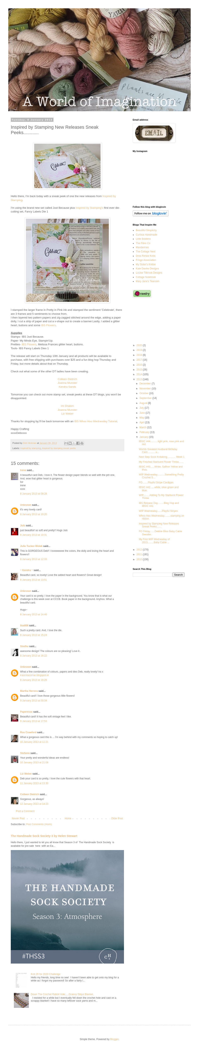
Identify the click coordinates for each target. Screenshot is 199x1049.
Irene (23, 470)
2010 (140, 559)
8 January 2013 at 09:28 (33, 493)
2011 (140, 554)
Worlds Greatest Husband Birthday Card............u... (158, 451)
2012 (140, 549)
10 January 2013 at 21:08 (34, 762)
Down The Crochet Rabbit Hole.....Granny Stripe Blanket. (62, 994)
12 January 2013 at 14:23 (34, 803)
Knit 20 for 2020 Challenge (45, 974)
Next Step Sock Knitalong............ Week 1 (161, 456)
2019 (140, 350)
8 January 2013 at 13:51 (33, 579)
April (142, 422)
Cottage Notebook (146, 277)
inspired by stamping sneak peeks (59, 448)
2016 (140, 364)
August (144, 403)
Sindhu (24, 646)
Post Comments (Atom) (39, 824)
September (146, 398)
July (142, 407)
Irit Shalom (67, 405)
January (144, 437)
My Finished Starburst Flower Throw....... (161, 461)
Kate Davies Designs (147, 268)
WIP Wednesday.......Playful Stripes (158, 511)
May (142, 417)
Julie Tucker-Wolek (31, 546)
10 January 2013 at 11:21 (34, 741)
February (145, 432)
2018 (140, 355)
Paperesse (26, 711)
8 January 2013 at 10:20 (33, 514)
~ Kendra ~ (26, 570)
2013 (140, 379)
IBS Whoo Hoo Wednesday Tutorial (95, 421)
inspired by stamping (30, 448)
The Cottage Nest (145, 251)
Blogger (114, 1039)
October (144, 393)
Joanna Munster (67, 382)
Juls (22, 525)
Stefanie (25, 753)
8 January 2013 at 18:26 (33, 680)
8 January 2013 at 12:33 (33, 559)
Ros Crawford (28, 732)
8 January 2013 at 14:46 (33, 614)
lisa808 (24, 625)
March (143, 427)
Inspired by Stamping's (89, 207)
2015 (140, 369)
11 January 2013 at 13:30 (34, 783)
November (146, 388)
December (146, 383)
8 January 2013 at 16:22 (33, 655)
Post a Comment (25, 811)
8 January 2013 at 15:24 (33, 635)
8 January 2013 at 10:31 (33, 534)
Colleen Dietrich (67, 379)
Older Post (117, 818)
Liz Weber (67, 413)
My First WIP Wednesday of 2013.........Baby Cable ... (154, 541)
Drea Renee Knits (145, 255)
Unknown (25, 505)
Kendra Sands (67, 386)
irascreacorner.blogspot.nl (34, 675)
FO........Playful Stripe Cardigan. (156, 482)
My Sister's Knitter (146, 264)
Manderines (142, 247)
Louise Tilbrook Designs (149, 272)
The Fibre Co (143, 243)
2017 (140, 359)
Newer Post (18, 818)
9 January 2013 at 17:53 (33, 721)
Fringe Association (146, 260)
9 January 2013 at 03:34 (33, 700)
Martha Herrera (29, 691)
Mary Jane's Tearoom (147, 281)
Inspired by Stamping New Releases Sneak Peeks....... (159, 525)
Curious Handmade (146, 234)
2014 (140, 374)
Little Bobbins (143, 238)
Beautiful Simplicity (146, 230)
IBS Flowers (48, 325)
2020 (140, 345)
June (143, 412)
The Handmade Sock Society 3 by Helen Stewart (44, 836)
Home (68, 818)
